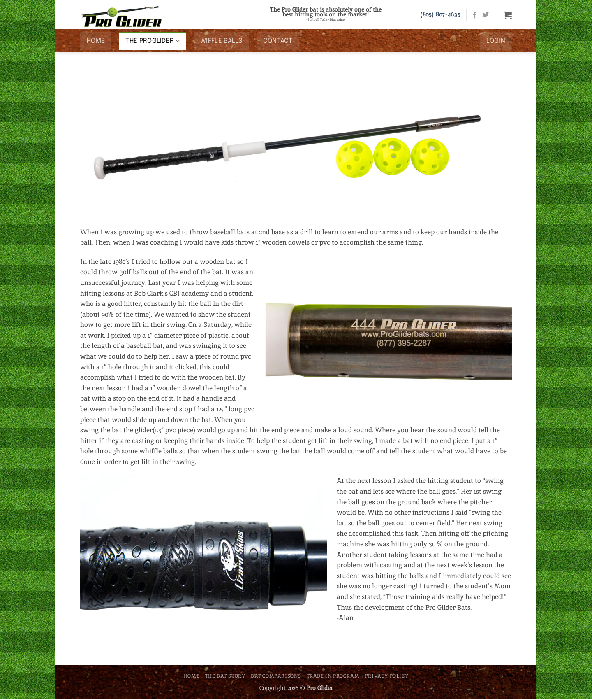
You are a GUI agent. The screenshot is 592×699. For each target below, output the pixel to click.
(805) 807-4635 (440, 14)
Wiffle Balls (221, 40)
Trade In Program (333, 676)
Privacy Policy (387, 676)
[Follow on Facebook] (475, 15)
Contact (277, 40)
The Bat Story (225, 676)
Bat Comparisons (276, 676)
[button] (508, 15)
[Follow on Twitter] (485, 15)
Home (96, 40)
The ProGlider (152, 41)
